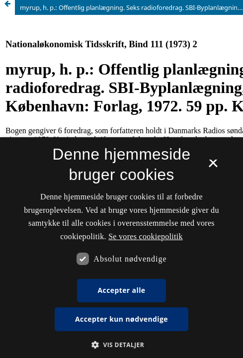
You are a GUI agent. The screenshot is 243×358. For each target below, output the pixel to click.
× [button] (213, 167)
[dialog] (121, 247)
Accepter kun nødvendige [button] (121, 319)
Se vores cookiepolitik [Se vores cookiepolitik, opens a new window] (145, 236)
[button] (121, 345)
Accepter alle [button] (121, 290)
